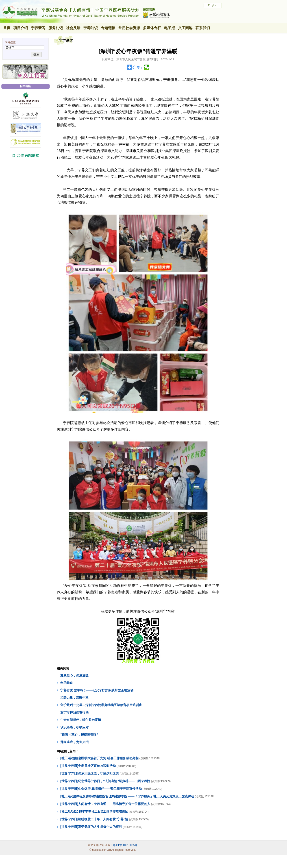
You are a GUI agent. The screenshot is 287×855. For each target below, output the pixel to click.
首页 (6, 28)
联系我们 (203, 28)
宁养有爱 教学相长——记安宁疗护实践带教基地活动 (96, 690)
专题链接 (108, 28)
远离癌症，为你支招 (74, 742)
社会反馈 (73, 28)
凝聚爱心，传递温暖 (74, 675)
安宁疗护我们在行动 (74, 712)
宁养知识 (90, 28)
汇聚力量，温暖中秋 (74, 697)
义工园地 (185, 28)
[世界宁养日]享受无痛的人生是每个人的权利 (91, 827)
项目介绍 (20, 28)
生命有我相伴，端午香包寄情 (80, 720)
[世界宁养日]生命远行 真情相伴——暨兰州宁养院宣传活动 (101, 788)
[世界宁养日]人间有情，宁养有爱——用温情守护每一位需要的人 (105, 804)
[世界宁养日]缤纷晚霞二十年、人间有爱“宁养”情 (94, 819)
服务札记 (55, 28)
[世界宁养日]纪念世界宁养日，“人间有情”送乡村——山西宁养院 (105, 781)
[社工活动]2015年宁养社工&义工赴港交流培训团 (94, 811)
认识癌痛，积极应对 (74, 727)
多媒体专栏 (152, 28)
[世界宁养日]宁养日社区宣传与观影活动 (88, 766)
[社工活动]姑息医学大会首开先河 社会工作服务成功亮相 (99, 758)
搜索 (36, 54)
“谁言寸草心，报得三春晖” (79, 734)
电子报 (169, 28)
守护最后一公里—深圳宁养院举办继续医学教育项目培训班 (101, 705)
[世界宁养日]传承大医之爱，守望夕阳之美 (89, 773)
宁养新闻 (38, 28)
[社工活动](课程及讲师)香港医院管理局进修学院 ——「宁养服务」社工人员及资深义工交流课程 (127, 796)
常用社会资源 (129, 28)
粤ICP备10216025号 (125, 845)
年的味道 (66, 683)
